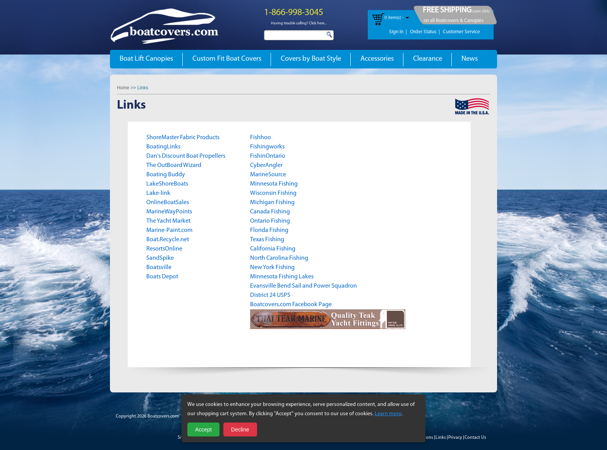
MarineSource (268, 175)
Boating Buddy (165, 175)
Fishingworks (267, 147)
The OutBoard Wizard (173, 165)
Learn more (388, 414)
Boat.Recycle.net (167, 240)
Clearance (427, 59)
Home (123, 87)
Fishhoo (260, 138)
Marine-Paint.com (169, 230)
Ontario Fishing (270, 221)
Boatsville (158, 267)
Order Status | (425, 31)
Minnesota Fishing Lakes (282, 277)
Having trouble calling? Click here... (299, 23)
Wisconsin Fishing (273, 193)
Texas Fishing (267, 240)
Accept (203, 429)
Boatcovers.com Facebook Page (291, 305)
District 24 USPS (270, 295)
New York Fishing (272, 267)
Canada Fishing (270, 212)
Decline (240, 429)
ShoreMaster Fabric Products (182, 138)
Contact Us (475, 437)
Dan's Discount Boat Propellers (185, 156)
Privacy (455, 437)
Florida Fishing (269, 230)
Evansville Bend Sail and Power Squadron (303, 286)
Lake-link (158, 193)
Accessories (377, 59)
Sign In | (398, 31)
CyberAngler (266, 165)
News (469, 59)
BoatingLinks (163, 147)
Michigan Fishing (272, 202)
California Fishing (272, 249)
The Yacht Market (168, 221)
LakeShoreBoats (167, 184)
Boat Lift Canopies (146, 59)
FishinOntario (267, 156)
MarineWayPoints (169, 212)
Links (441, 437)
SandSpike (160, 258)
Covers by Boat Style (311, 59)
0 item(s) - (394, 17)
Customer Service (461, 31)
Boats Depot (162, 277)
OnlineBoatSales (167, 202)
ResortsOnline (164, 249)
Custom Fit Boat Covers (226, 59)
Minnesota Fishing (274, 184)
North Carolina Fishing (279, 258)
